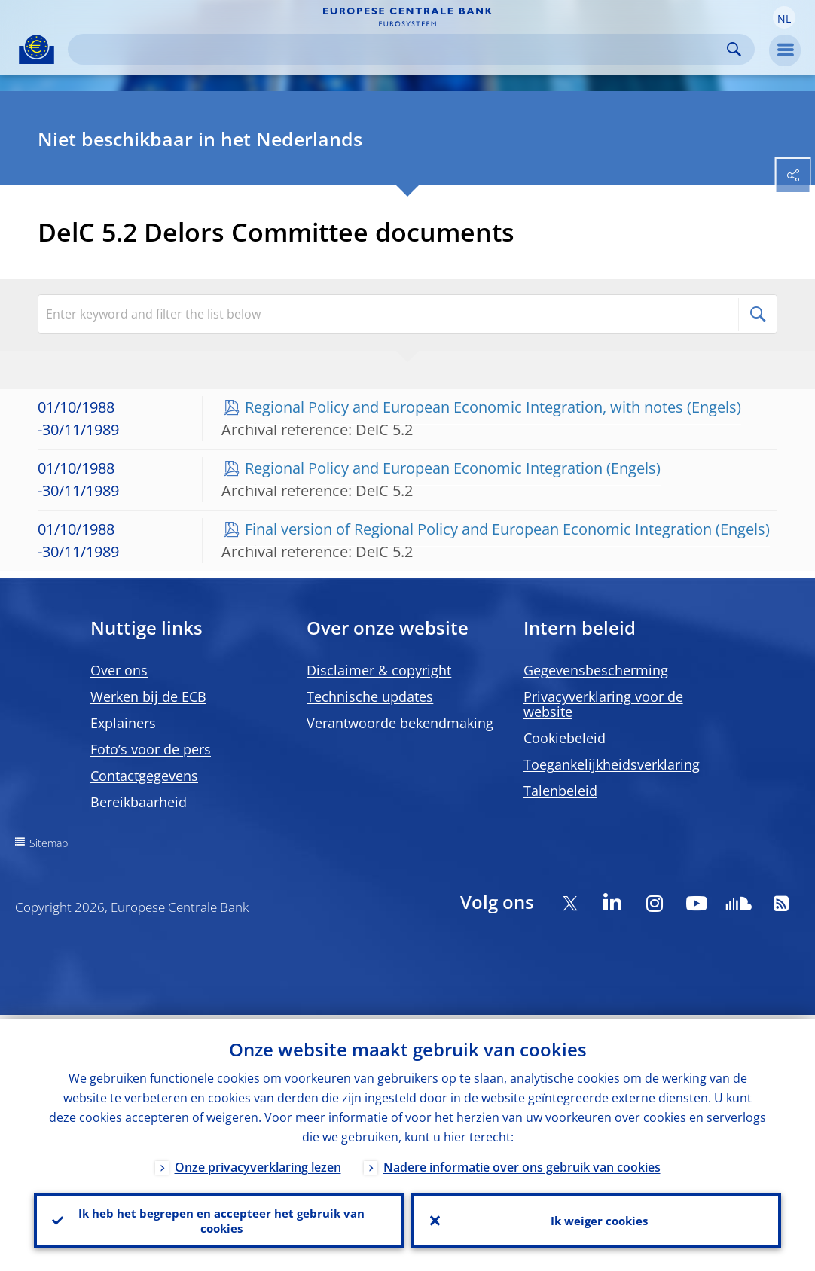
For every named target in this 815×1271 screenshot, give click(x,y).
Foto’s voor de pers (150, 749)
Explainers (123, 723)
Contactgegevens (144, 776)
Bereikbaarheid (138, 802)
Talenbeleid (560, 791)
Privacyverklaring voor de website (603, 704)
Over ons (119, 670)
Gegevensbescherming (595, 670)
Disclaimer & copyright (379, 670)
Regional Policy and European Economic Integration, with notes (464, 407)
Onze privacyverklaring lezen (258, 1163)
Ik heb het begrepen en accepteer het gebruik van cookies (219, 1219)
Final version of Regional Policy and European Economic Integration (478, 529)
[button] (784, 17)
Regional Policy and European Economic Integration (424, 468)
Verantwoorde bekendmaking (400, 723)
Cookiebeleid (564, 738)
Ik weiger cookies (596, 1219)
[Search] (399, 49)
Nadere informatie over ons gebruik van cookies (522, 1163)
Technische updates (370, 696)
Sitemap (48, 843)
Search (734, 49)
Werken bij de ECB (148, 696)
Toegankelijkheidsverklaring (611, 764)
